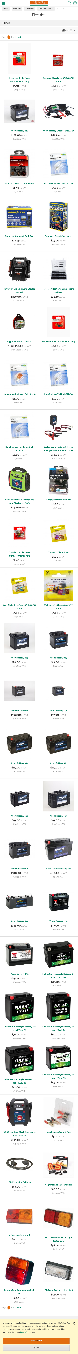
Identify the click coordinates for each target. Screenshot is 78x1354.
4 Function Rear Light (19, 1235)
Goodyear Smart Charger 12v (58, 236)
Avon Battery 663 (19, 816)
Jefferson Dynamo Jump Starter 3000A (19, 290)
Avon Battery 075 (58, 710)
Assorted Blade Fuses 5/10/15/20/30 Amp (19, 79)
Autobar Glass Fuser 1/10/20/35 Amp (58, 79)
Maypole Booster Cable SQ (20, 341)
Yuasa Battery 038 (58, 921)
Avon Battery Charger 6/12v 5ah (58, 131)
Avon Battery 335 (58, 763)
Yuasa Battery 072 (20, 974)
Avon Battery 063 (58, 658)
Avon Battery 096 (19, 868)
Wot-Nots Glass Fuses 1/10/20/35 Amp (19, 606)
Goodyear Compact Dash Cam (19, 236)
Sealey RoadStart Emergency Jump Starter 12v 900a (19, 501)
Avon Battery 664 (58, 816)
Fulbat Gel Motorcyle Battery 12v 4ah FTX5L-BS (19, 1081)
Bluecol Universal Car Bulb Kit (19, 183)
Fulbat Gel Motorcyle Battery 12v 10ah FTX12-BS (58, 1076)
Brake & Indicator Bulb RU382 (58, 183)
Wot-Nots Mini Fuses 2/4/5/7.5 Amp (58, 606)
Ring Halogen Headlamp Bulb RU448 (19, 448)
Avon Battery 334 (19, 763)
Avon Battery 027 (19, 658)
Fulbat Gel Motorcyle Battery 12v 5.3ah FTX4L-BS (58, 975)
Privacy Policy (25, 1332)
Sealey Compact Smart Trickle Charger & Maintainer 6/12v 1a (58, 448)
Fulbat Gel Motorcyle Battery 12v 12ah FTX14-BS (19, 1028)
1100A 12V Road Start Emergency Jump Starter (19, 1133)
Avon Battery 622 (19, 921)
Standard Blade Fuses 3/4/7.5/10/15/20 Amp (19, 554)
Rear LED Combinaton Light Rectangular (58, 1239)
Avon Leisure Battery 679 (58, 868)
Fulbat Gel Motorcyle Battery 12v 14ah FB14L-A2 (58, 1028)
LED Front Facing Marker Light (58, 1290)
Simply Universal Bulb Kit (58, 499)
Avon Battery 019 (19, 131)
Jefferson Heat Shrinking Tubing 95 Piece (58, 290)
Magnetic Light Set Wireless (58, 1185)
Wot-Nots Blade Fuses (58, 552)
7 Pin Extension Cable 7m (20, 1182)
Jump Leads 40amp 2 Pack (58, 1132)
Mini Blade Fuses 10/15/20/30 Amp (58, 341)
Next (19, 37)
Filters (7, 23)
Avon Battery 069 (19, 710)
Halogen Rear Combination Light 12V (19, 1292)
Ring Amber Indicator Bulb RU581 (19, 394)
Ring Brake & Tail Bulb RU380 (58, 394)
